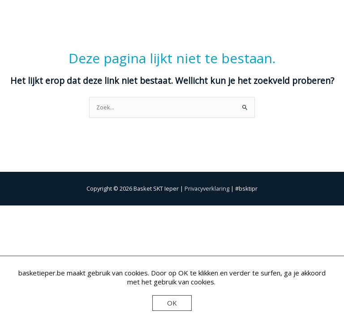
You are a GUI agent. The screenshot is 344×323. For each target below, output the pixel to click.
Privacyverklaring (207, 188)
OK (172, 302)
